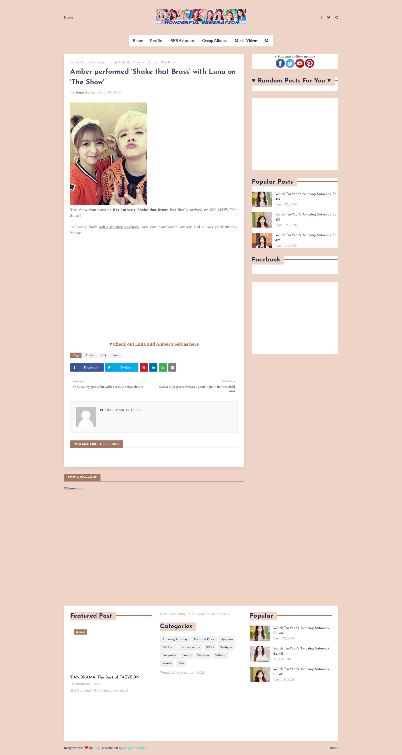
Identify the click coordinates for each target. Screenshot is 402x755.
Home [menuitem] (138, 41)
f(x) (103, 355)
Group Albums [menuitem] (214, 41)
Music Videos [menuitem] (246, 41)
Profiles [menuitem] (156, 41)
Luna (85, 62)
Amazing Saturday (175, 639)
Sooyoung (169, 655)
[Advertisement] (295, 134)
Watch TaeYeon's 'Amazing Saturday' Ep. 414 (306, 196)
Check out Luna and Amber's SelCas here (156, 344)
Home (68, 17)
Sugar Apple (84, 92)
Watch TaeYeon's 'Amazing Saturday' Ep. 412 (306, 237)
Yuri (181, 663)
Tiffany (220, 655)
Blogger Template (135, 748)
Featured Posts (204, 639)
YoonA (167, 663)
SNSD (210, 647)
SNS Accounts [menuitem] (183, 41)
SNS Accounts (190, 647)
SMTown (168, 647)
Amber (90, 355)
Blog (96, 748)
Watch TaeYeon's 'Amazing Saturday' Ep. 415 (301, 651)
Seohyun (226, 647)
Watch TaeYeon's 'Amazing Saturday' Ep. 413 (306, 217)
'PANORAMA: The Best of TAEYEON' (105, 677)
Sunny (187, 655)
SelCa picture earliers (119, 227)
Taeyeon (203, 655)
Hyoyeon (226, 639)
